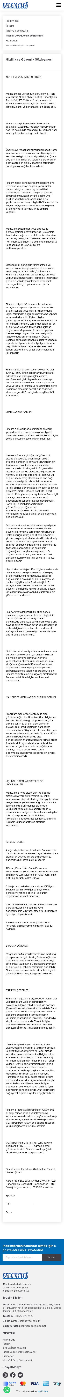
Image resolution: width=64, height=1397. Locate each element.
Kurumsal (9, 1333)
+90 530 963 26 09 (21, 1203)
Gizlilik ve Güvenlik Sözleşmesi (24, 35)
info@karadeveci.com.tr (28, 1195)
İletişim (10, 25)
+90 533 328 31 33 (23, 1316)
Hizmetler (11, 40)
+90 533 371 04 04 (44, 1203)
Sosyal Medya (12, 1367)
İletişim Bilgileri (13, 1297)
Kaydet (52, 1257)
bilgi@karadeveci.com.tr (32, 1325)
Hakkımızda (12, 20)
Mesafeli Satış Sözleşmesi (20, 45)
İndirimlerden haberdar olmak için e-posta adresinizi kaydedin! (30, 1248)
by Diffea (43, 1391)
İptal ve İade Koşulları (17, 30)
